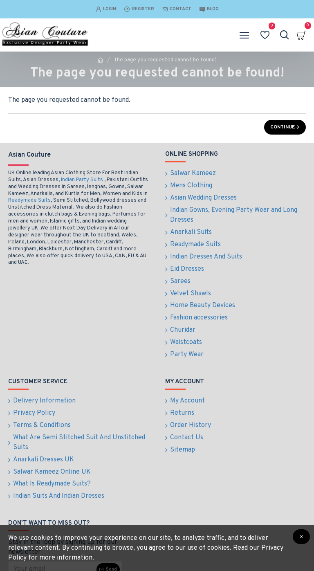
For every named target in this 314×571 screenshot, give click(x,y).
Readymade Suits (29, 200)
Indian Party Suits (82, 180)
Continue (282, 127)
